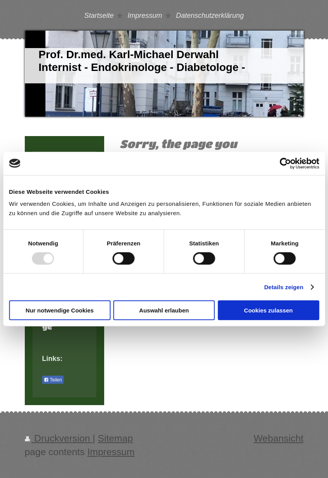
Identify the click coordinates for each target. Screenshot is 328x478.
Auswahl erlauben (164, 310)
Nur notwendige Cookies (60, 310)
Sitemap (115, 438)
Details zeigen (283, 286)
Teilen (53, 380)
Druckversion (59, 438)
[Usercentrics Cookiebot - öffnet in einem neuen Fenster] (285, 163)
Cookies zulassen (268, 310)
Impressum (110, 452)
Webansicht (279, 438)
